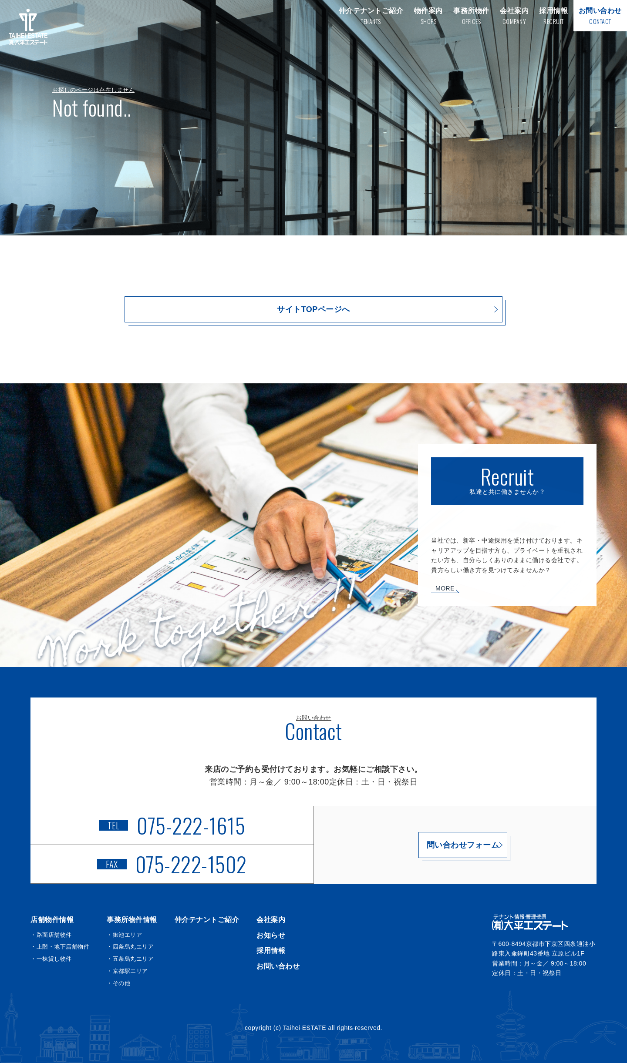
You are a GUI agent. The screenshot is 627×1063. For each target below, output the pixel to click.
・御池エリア (124, 935)
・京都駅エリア (127, 971)
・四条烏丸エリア (130, 946)
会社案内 (270, 919)
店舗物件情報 (52, 919)
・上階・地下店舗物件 (59, 946)
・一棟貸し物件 (51, 959)
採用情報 (270, 950)
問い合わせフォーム (455, 845)
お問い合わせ (278, 966)
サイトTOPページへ (313, 309)
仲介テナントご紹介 (207, 919)
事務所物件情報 (132, 919)
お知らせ (270, 935)
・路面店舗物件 (51, 935)
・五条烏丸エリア (130, 959)
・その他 (118, 983)
